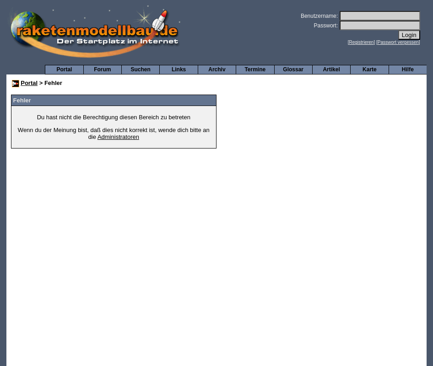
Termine (254, 69)
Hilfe (408, 69)
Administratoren (118, 136)
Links (179, 69)
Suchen (141, 69)
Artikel (331, 69)
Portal (64, 69)
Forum (102, 69)
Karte (370, 69)
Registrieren (361, 42)
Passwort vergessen (398, 42)
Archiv (216, 69)
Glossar (293, 69)
